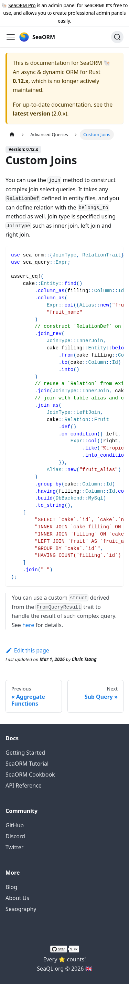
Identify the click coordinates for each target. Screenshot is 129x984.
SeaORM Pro (21, 5)
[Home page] (12, 134)
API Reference (24, 785)
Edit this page (27, 650)
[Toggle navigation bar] (11, 37)
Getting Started (25, 752)
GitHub (15, 825)
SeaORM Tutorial (27, 763)
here (28, 625)
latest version (31, 113)
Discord (15, 836)
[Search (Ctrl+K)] (117, 37)
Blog (11, 887)
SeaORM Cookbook (30, 774)
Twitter (14, 847)
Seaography (21, 909)
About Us (17, 898)
